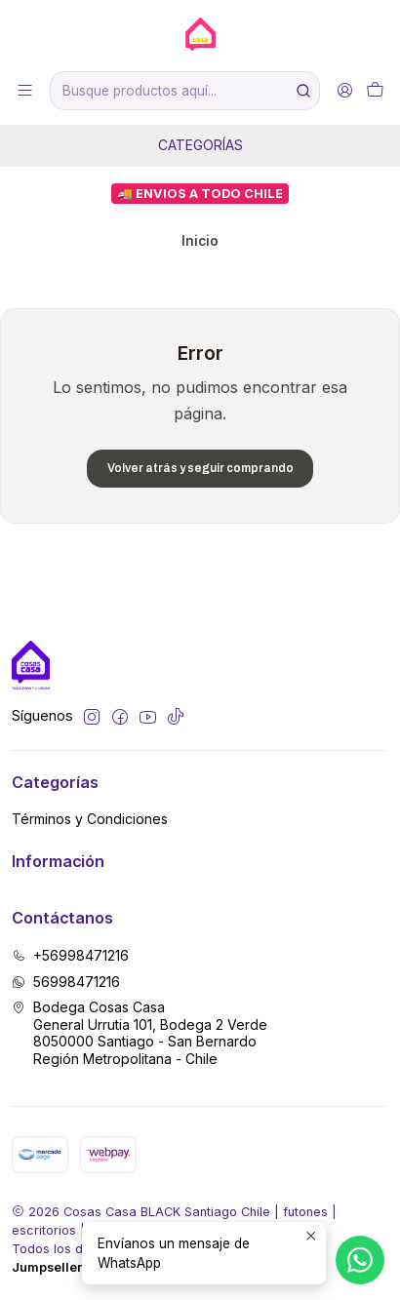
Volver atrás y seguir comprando (200, 468)
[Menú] (25, 90)
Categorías (200, 145)
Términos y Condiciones (90, 818)
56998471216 (66, 981)
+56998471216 (70, 955)
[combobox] (185, 90)
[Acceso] (345, 90)
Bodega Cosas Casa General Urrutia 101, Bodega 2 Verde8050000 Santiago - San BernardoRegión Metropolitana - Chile (139, 1033)
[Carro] (375, 90)
